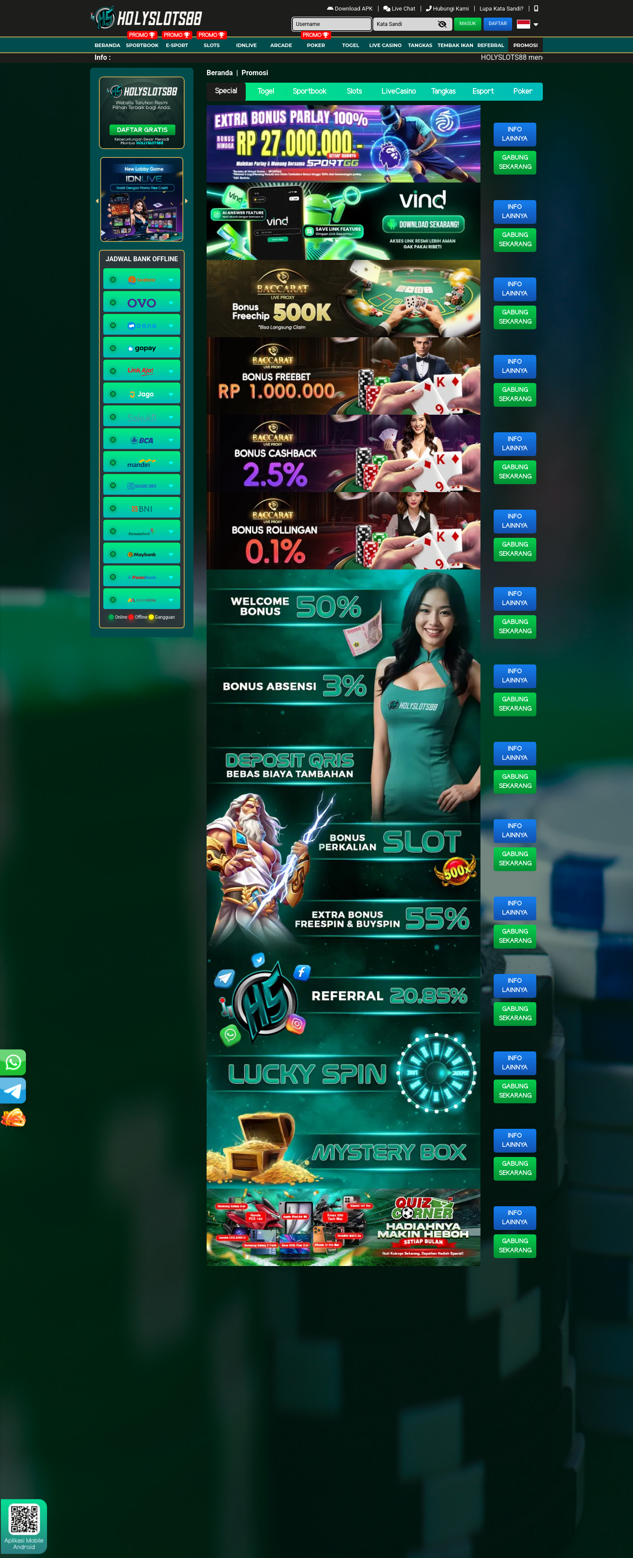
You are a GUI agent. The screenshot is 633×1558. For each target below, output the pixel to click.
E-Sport (177, 45)
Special (226, 91)
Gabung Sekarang (515, 162)
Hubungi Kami (448, 8)
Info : (103, 57)
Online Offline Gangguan (142, 617)
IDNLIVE (246, 45)
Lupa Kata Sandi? (502, 8)
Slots (211, 45)
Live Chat (400, 8)
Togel (265, 92)
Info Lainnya (515, 134)
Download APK (350, 8)
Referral (490, 45)
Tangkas (420, 45)
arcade (281, 45)
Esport (483, 92)
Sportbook (142, 45)
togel (350, 45)
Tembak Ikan (455, 45)
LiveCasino (399, 92)
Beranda (107, 45)
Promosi (525, 45)
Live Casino (385, 45)
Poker (316, 45)
